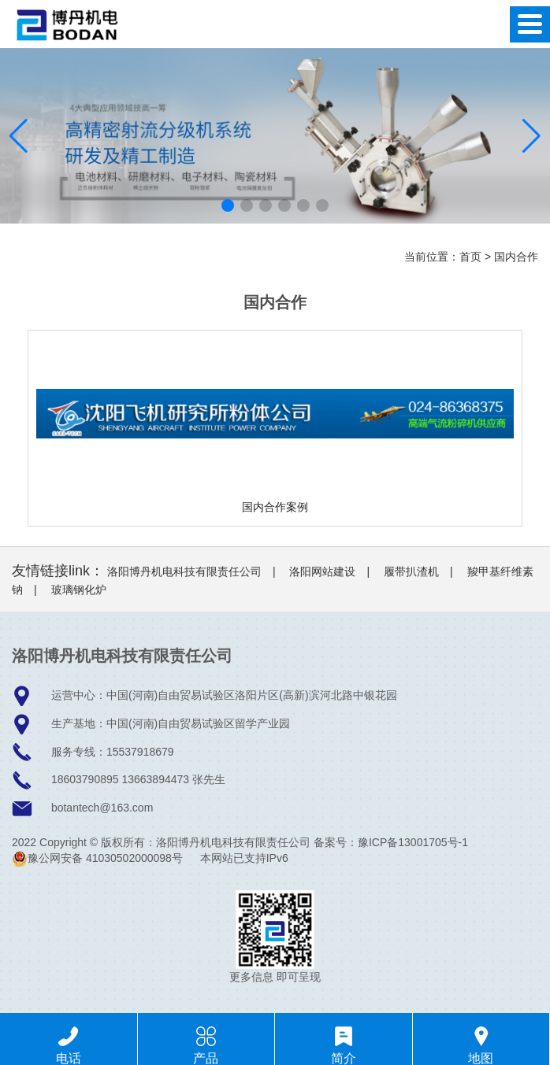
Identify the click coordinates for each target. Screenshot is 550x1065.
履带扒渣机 (411, 571)
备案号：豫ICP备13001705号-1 (391, 842)
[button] (227, 205)
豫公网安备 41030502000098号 (97, 858)
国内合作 (516, 256)
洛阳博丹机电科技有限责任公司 (184, 571)
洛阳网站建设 (322, 571)
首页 (470, 256)
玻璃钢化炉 (78, 589)
